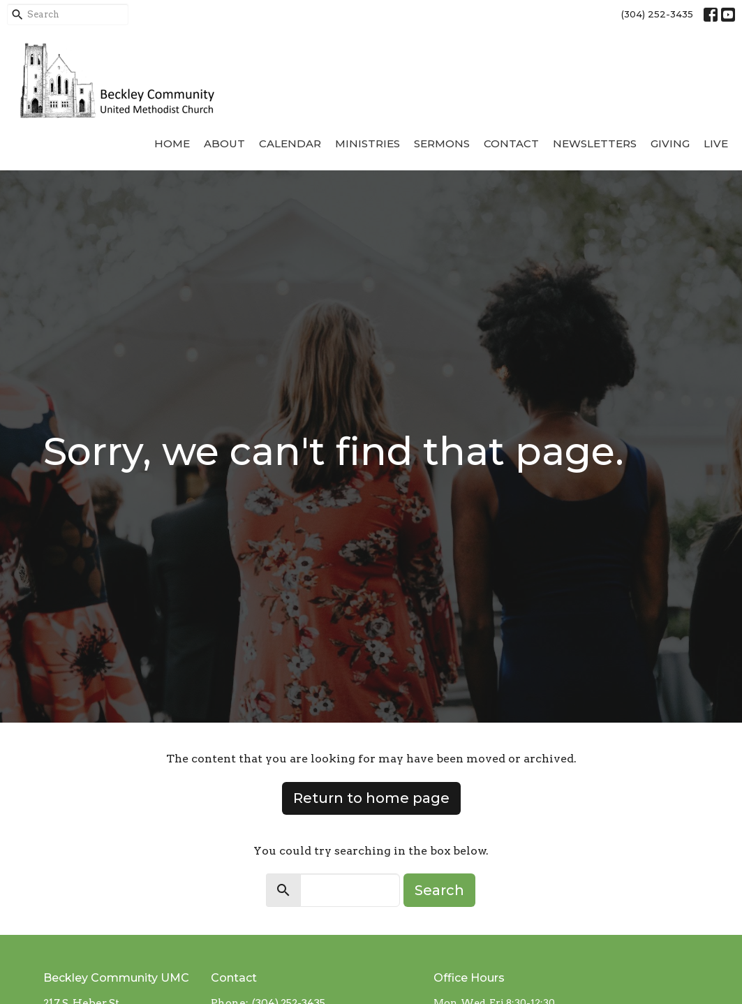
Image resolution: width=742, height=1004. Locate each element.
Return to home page (371, 798)
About (224, 143)
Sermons (442, 143)
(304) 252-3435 (657, 14)
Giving (670, 143)
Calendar (290, 143)
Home (172, 143)
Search (439, 890)
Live (716, 143)
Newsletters (595, 143)
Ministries (367, 143)
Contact (511, 143)
